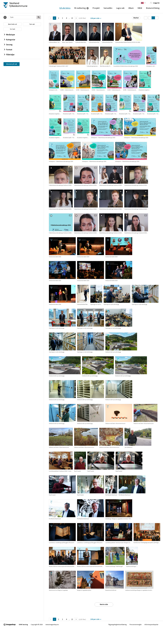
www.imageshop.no (52, 624)
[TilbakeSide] (50, 18)
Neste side (104, 604)
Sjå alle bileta (64, 8)
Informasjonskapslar (151, 624)
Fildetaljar (9, 54)
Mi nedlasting (80, 8)
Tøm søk (32, 24)
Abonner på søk (11, 64)
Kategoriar (9, 39)
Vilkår (140, 8)
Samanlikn (108, 8)
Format (8, 49)
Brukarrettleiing (152, 8)
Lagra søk (120, 8)
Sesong (8, 44)
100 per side (94, 18)
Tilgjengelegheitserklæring (117, 624)
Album (131, 8)
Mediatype (9, 34)
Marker (136, 18)
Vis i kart (12, 29)
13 (72, 18)
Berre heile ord (12, 24)
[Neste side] (76, 18)
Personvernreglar (136, 624)
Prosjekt (96, 8)
